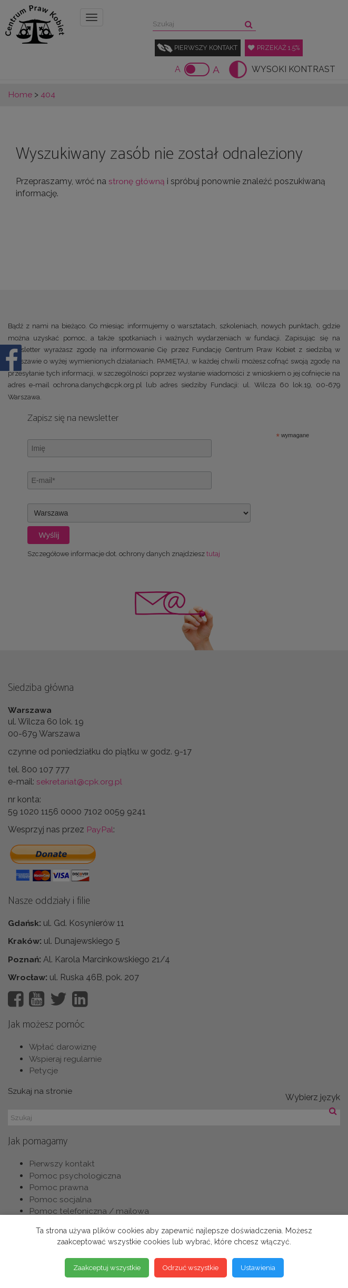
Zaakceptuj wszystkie (107, 1267)
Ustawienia (258, 1267)
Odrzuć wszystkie (190, 1267)
